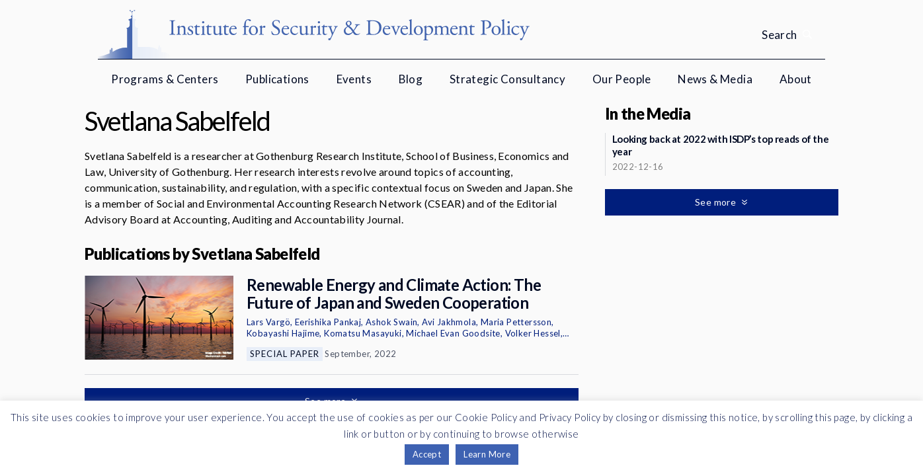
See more (717, 202)
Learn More (486, 454)
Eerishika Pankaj (328, 322)
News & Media (715, 79)
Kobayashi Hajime (283, 333)
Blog (411, 79)
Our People (621, 79)
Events (354, 79)
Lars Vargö (268, 322)
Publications (277, 79)
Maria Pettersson (516, 322)
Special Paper (284, 353)
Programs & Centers (164, 79)
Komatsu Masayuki (362, 333)
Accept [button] (427, 454)
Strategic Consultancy (507, 79)
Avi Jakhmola (449, 322)
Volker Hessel (533, 333)
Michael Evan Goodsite (453, 333)
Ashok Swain (391, 322)
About (796, 79)
